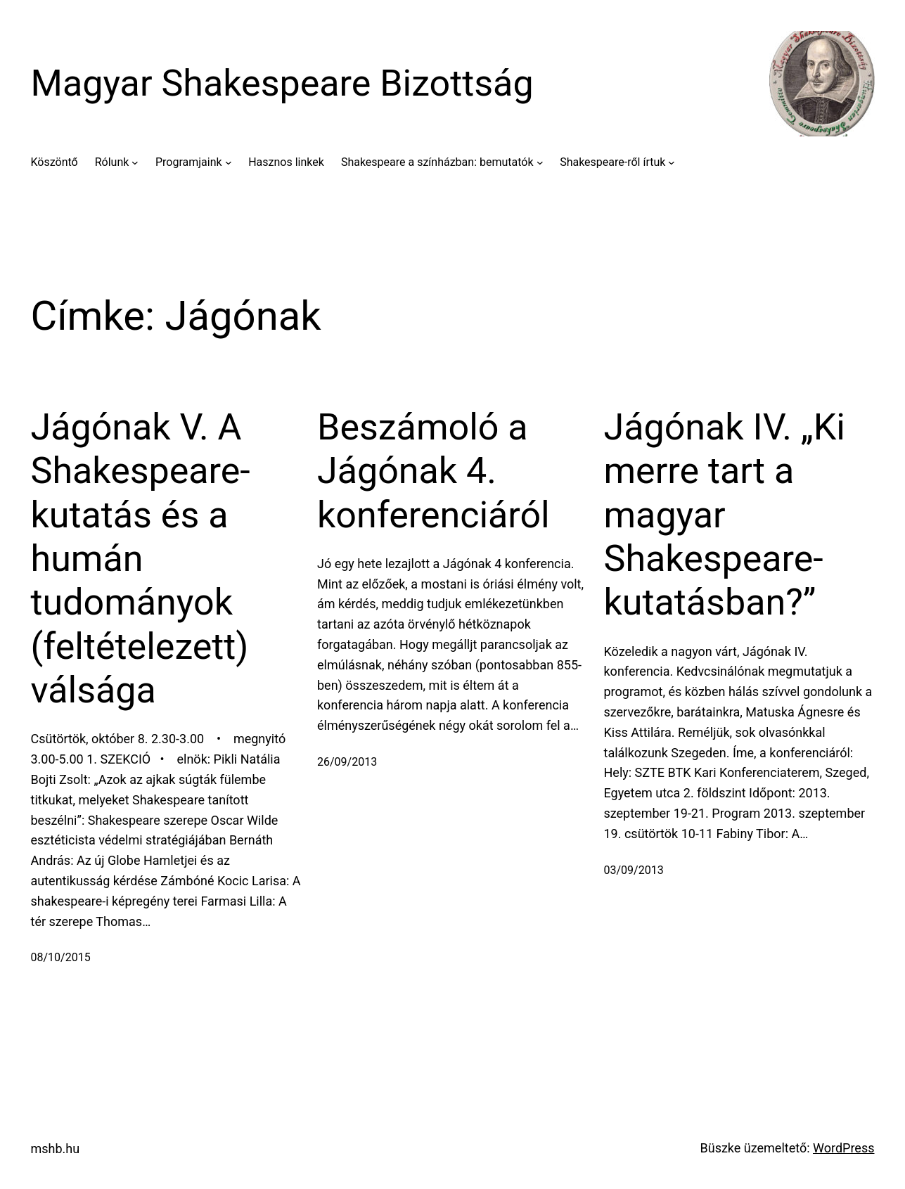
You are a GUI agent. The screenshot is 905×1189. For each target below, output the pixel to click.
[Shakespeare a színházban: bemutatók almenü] (540, 162)
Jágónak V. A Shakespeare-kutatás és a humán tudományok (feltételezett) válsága (140, 559)
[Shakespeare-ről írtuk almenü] (671, 162)
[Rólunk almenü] (135, 162)
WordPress (843, 1147)
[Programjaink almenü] (228, 162)
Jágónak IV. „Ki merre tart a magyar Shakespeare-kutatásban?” (724, 515)
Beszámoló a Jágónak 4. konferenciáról (433, 471)
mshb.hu (55, 1148)
